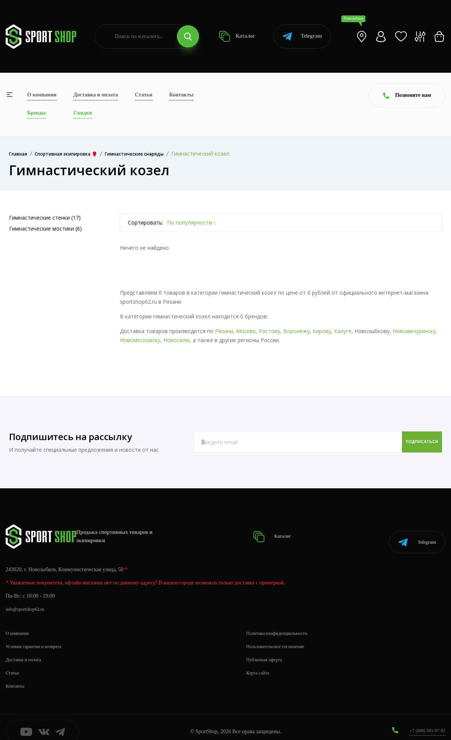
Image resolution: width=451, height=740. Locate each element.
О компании (42, 95)
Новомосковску (140, 340)
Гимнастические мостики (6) (45, 228)
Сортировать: (145, 222)
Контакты (181, 95)
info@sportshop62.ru (28, 599)
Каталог (237, 36)
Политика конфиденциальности (282, 624)
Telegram (302, 36)
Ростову (269, 331)
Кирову (322, 331)
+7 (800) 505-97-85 (424, 721)
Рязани (224, 331)
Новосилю (176, 340)
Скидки (83, 113)
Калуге (342, 331)
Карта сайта (259, 663)
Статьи (143, 95)
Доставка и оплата (96, 95)
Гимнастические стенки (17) (45, 217)
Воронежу (296, 331)
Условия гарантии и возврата (38, 637)
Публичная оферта (267, 650)
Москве (246, 331)
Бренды (36, 113)
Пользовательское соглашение (280, 637)
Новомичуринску (414, 331)
